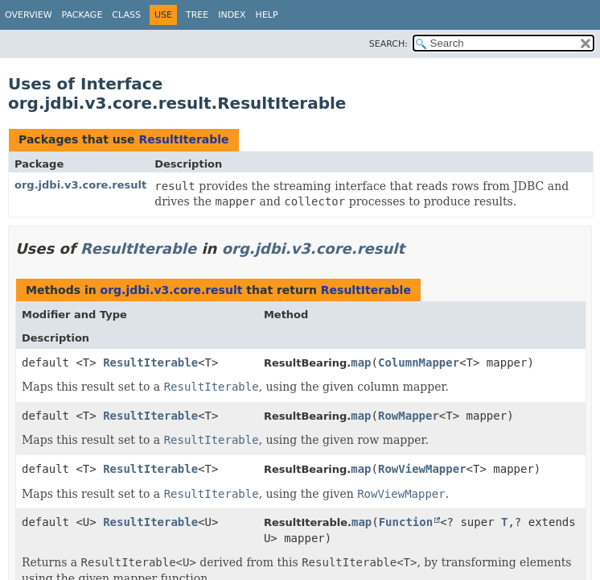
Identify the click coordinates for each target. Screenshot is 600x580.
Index (231, 15)
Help (267, 15)
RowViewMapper (422, 468)
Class (126, 15)
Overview (28, 15)
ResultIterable (183, 139)
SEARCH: (388, 44)
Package (82, 15)
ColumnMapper (418, 362)
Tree (197, 15)
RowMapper (408, 415)
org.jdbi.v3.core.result (80, 185)
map (361, 362)
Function (406, 522)
